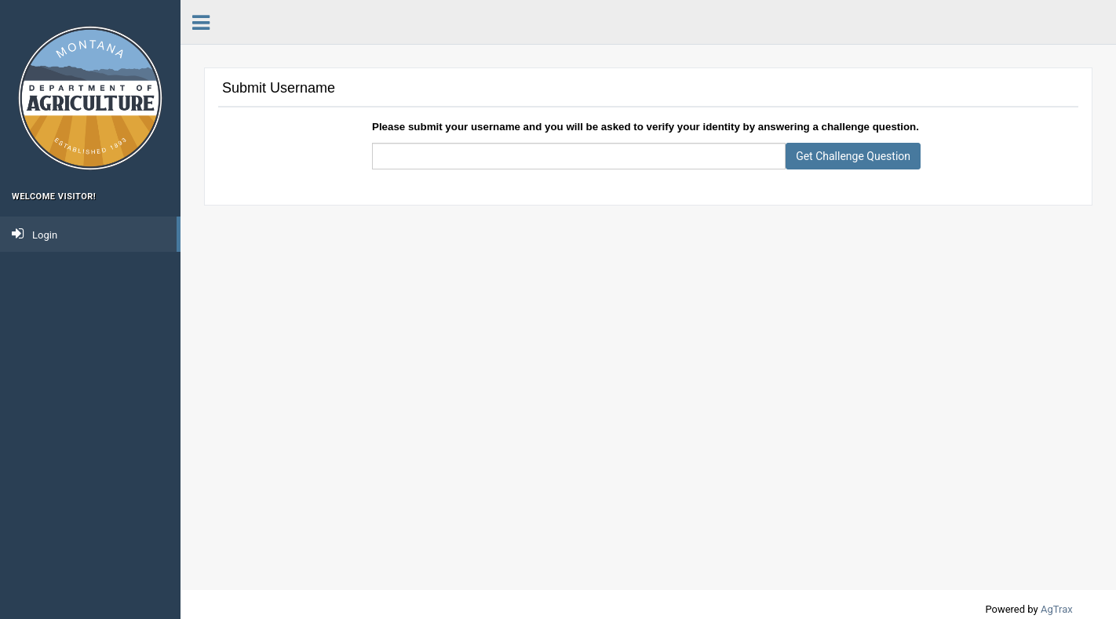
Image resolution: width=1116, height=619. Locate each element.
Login (34, 234)
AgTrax (1057, 609)
